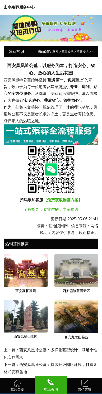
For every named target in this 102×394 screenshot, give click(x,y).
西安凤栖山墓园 (26, 336)
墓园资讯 (67, 51)
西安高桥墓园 (25, 291)
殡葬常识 (82, 51)
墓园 (55, 51)
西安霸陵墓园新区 (76, 291)
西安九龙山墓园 (76, 337)
